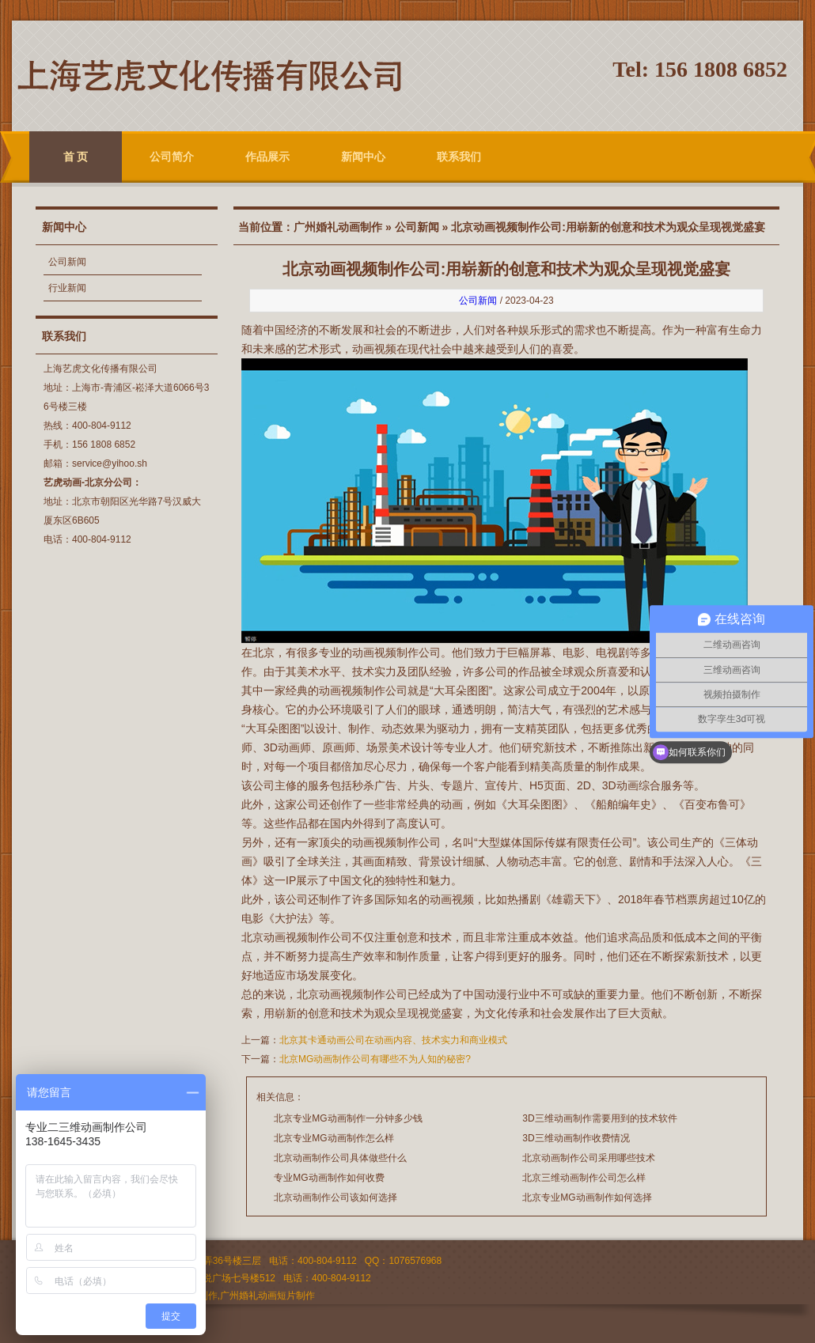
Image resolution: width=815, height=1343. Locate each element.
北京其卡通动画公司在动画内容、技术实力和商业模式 (393, 1040)
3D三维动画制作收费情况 (575, 1138)
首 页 (76, 156)
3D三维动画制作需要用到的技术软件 (599, 1118)
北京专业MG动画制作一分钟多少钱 (348, 1118)
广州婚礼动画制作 (338, 227)
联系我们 (459, 156)
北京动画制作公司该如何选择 (335, 1197)
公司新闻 (67, 261)
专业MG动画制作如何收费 (329, 1177)
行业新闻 (67, 287)
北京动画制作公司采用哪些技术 (588, 1157)
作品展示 (267, 156)
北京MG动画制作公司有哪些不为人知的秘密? (375, 1059)
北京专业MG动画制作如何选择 (586, 1197)
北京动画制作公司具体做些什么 (340, 1157)
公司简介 (172, 156)
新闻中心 (363, 156)
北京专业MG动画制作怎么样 (333, 1138)
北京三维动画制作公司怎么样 (584, 1177)
